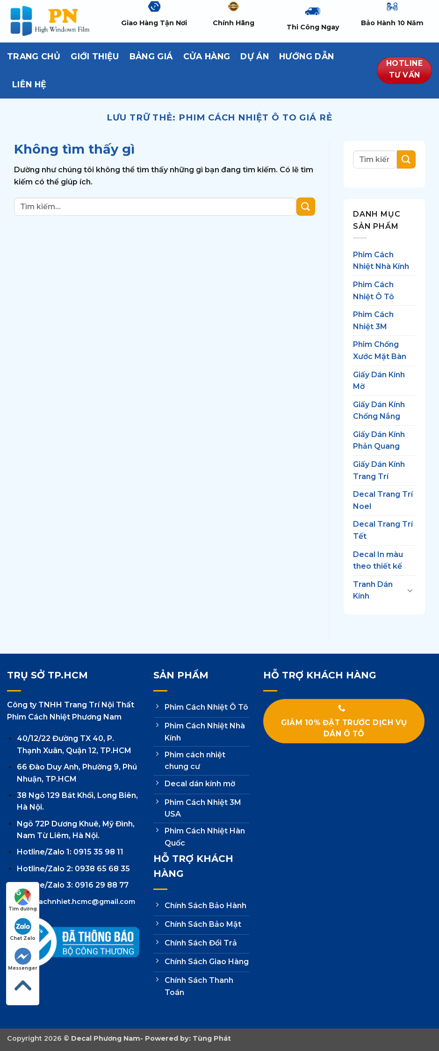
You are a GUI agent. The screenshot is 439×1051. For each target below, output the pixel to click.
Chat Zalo (23, 929)
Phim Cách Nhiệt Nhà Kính (381, 260)
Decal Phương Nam (105, 1038)
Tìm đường (22, 900)
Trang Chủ (33, 56)
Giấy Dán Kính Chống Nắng (379, 410)
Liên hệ (29, 84)
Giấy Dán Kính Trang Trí (379, 470)
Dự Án (254, 56)
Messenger (22, 959)
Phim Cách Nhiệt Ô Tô (373, 290)
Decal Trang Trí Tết (383, 530)
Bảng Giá (151, 56)
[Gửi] (305, 207)
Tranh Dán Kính (373, 590)
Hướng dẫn (306, 56)
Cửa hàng (206, 56)
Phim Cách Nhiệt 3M (373, 320)
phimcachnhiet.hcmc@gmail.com (76, 901)
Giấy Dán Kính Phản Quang (379, 440)
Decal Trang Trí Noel (383, 500)
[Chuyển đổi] (410, 590)
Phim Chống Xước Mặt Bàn (379, 350)
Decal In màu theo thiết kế (378, 560)
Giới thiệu (95, 56)
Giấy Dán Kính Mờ (379, 380)
